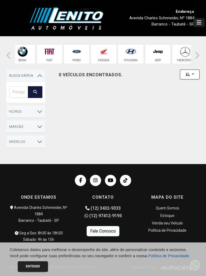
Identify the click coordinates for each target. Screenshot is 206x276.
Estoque (167, 215)
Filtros (15, 112)
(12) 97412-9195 (103, 215)
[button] (9, 55)
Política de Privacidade (167, 230)
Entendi (33, 266)
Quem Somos (167, 208)
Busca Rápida (21, 76)
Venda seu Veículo (167, 223)
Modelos (17, 142)
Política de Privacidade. (169, 255)
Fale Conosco (103, 231)
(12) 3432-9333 (103, 208)
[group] (22, 54)
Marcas (16, 127)
